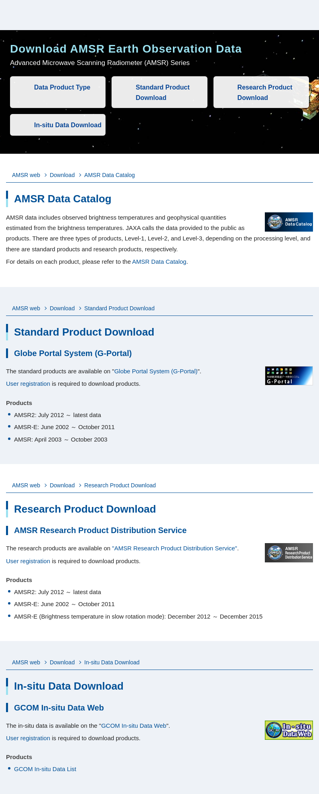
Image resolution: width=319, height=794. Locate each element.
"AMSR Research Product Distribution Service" (174, 548)
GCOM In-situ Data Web (133, 725)
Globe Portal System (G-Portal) (156, 371)
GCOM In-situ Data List (45, 768)
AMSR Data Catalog (159, 261)
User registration (28, 383)
